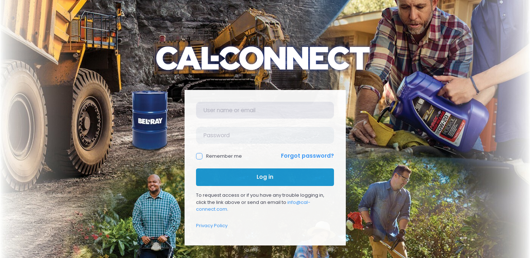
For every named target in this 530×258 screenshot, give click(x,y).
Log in (265, 177)
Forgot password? (307, 155)
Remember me (219, 156)
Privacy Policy (212, 225)
